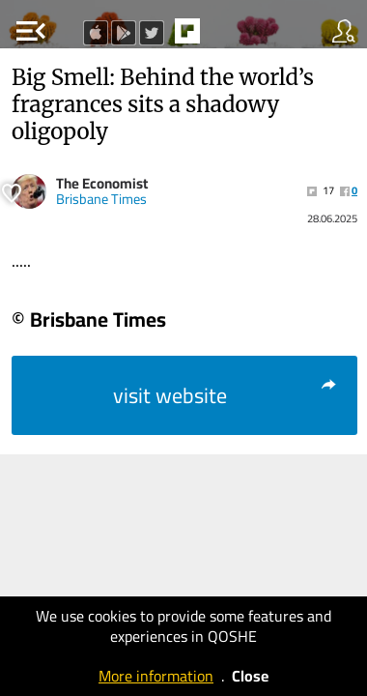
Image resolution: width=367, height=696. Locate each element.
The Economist (102, 183)
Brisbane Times (101, 199)
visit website (225, 395)
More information (156, 675)
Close (250, 675)
